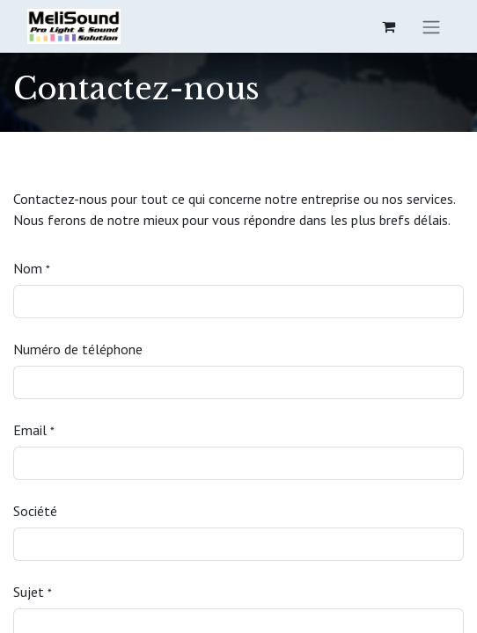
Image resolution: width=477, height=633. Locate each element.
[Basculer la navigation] (431, 26)
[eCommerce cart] (388, 26)
